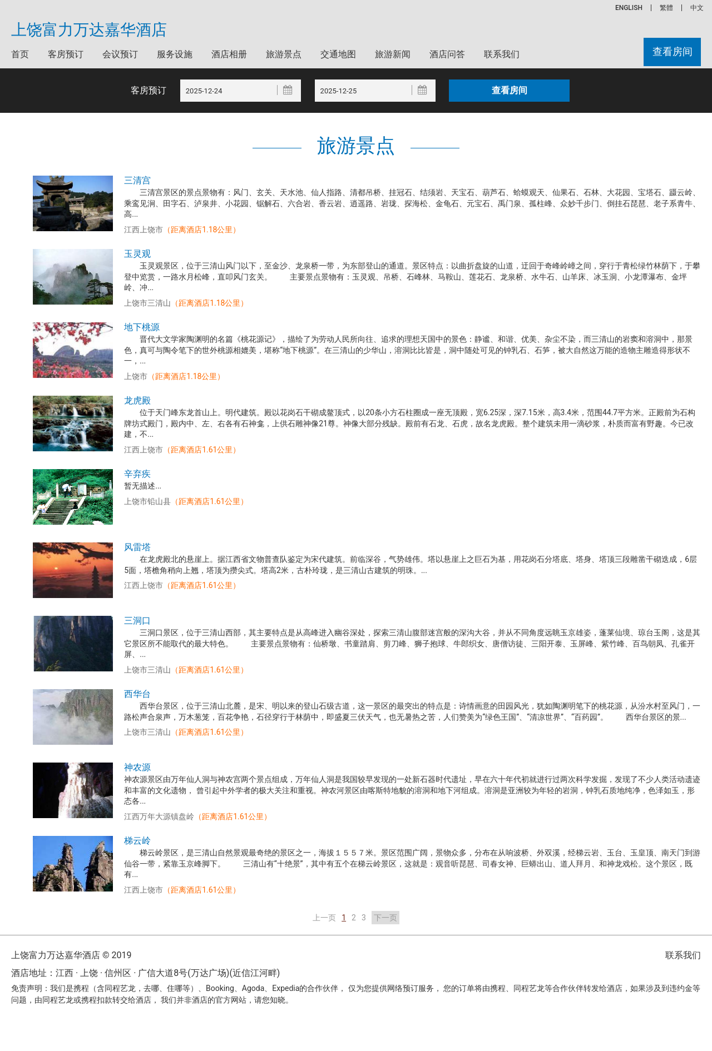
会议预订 (120, 54)
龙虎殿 (137, 400)
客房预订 (65, 54)
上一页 (324, 917)
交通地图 (338, 54)
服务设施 (174, 54)
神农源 (137, 767)
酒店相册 (229, 54)
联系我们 (502, 54)
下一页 (385, 917)
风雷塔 (137, 547)
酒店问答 (447, 54)
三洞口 (137, 620)
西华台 (137, 694)
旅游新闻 (393, 54)
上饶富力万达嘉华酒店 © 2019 (71, 955)
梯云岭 (137, 840)
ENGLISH (628, 7)
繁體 (666, 7)
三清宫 (137, 180)
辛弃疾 (137, 474)
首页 (20, 54)
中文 (697, 7)
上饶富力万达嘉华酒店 (89, 30)
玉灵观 (137, 253)
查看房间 (672, 52)
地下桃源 (142, 327)
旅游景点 (283, 54)
